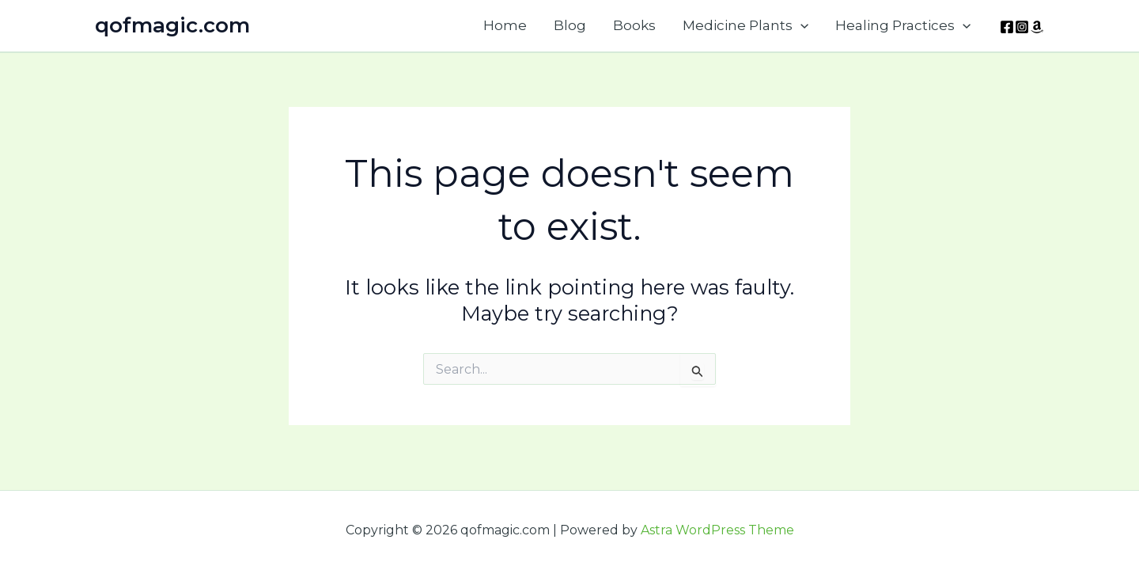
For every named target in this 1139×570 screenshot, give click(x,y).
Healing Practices (903, 25)
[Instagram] (1022, 27)
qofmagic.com (172, 25)
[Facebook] (1007, 27)
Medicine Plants (745, 25)
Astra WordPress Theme (717, 530)
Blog (570, 25)
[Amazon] (1037, 27)
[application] (800, 25)
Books (634, 25)
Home (505, 25)
